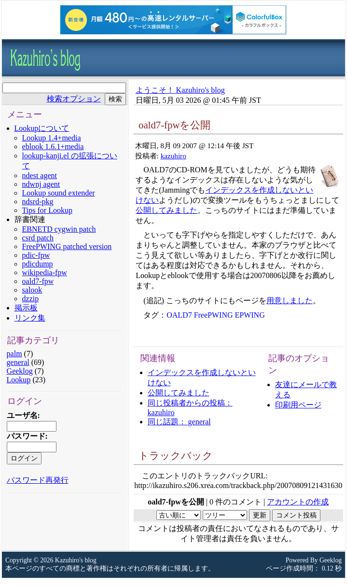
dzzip (30, 298)
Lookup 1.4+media (51, 138)
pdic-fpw (36, 255)
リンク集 (29, 318)
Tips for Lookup (47, 210)
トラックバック (176, 455)
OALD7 (179, 315)
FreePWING (213, 315)
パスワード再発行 (38, 480)
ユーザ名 (22, 415)
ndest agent (39, 175)
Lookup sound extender (58, 193)
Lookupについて (41, 128)
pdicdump (37, 264)
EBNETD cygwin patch (59, 229)
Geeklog (20, 371)
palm (14, 353)
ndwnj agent (41, 184)
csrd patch (38, 238)
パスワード (26, 436)
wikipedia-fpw (44, 272)
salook (32, 290)
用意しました (289, 300)
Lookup (19, 380)
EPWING (250, 315)
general (18, 362)
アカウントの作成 (298, 502)
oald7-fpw (38, 281)
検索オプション (74, 99)
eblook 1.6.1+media (53, 146)
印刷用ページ (298, 405)
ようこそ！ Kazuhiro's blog (180, 90)
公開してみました (166, 210)
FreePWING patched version (67, 246)
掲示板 (26, 308)
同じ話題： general (179, 422)
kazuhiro (173, 156)
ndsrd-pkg (38, 201)
